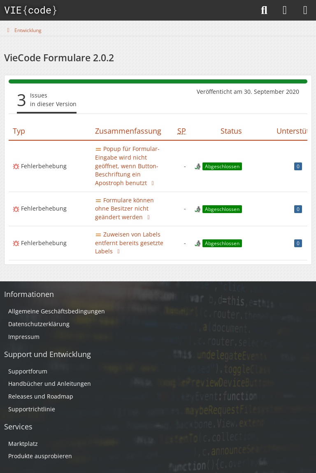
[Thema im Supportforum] (153, 183)
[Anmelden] (284, 10)
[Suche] (264, 10)
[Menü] (305, 10)
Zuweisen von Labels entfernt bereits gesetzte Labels (129, 242)
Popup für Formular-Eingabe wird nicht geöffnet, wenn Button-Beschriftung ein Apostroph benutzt (127, 166)
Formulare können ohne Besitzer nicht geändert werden (124, 208)
